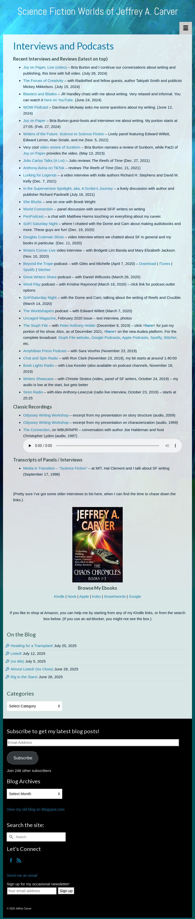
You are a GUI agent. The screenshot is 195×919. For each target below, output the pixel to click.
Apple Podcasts (135, 337)
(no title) (17, 661)
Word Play (32, 284)
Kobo (96, 596)
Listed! (16, 653)
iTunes (164, 263)
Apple (84, 596)
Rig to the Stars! (24, 677)
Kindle (59, 596)
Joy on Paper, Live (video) (45, 67)
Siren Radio (33, 392)
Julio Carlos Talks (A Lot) (44, 160)
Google (135, 596)
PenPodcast (33, 216)
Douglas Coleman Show (43, 237)
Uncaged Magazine (39, 318)
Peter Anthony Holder (78, 325)
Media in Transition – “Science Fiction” (55, 468)
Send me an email (22, 875)
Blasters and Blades (40, 94)
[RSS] (18, 860)
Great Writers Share (40, 277)
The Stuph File (35, 325)
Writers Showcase (38, 379)
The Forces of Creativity (43, 80)
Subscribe (22, 758)
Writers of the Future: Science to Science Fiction (63, 134)
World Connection (38, 209)
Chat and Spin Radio (40, 358)
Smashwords (115, 596)
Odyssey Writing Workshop (46, 415)
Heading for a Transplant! (32, 646)
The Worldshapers (38, 311)
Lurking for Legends (40, 175)
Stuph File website (73, 337)
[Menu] (185, 28)
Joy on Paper (34, 120)
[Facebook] (11, 860)
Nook (72, 596)
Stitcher (44, 269)
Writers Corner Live (39, 250)
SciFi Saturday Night (40, 223)
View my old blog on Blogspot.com (35, 809)
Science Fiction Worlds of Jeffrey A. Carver (97, 11)
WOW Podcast (35, 107)
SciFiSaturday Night (40, 297)
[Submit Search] (10, 837)
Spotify (29, 269)
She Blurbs (32, 202)
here (149, 325)
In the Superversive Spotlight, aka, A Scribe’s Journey (68, 188)
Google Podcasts (105, 337)
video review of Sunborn (60, 147)
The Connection (36, 430)
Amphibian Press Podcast (45, 351)
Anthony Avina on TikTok (43, 168)
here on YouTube (58, 100)
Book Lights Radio (38, 365)
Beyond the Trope (38, 263)
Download (147, 263)
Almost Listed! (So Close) (32, 669)
